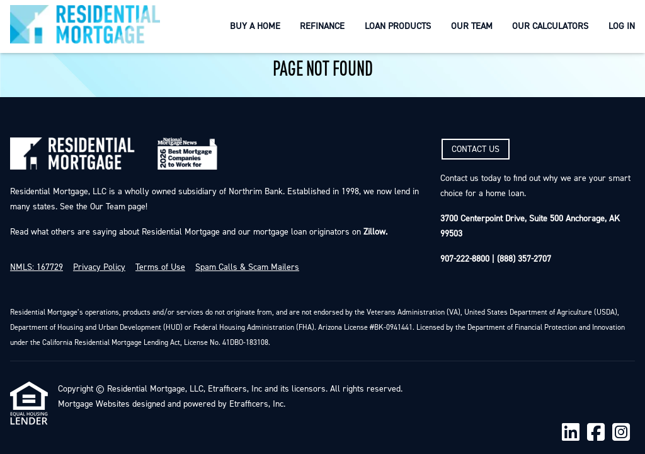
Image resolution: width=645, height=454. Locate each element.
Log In (621, 26)
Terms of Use (160, 267)
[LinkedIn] (570, 433)
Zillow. (374, 232)
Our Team (472, 26)
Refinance (322, 26)
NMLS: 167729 (36, 267)
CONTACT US (475, 149)
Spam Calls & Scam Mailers (247, 267)
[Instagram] (621, 433)
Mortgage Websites (94, 404)
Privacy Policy (99, 267)
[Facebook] (596, 433)
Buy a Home (255, 26)
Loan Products (398, 26)
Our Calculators (550, 26)
